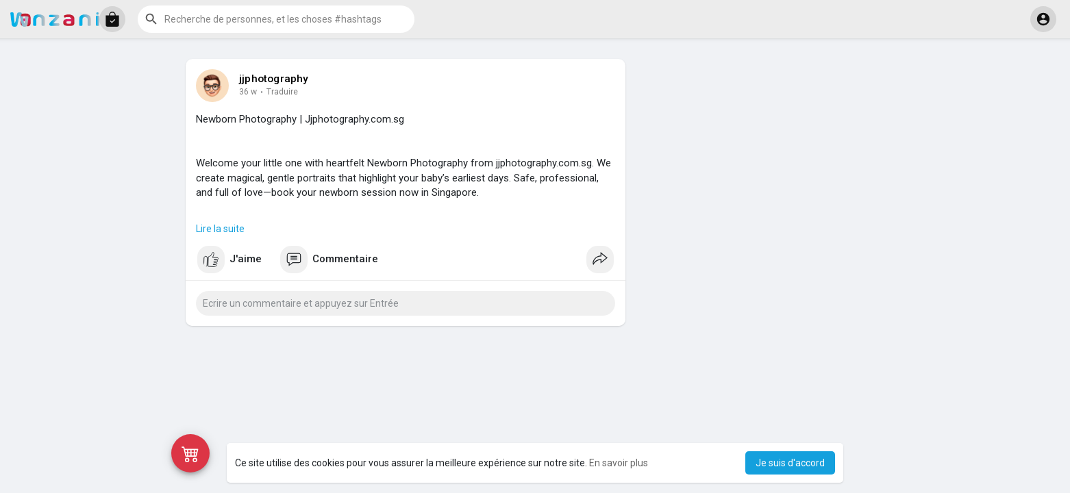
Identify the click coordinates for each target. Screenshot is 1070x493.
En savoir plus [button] (618, 462)
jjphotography (274, 79)
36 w (248, 92)
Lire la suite (220, 228)
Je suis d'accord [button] (790, 462)
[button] (112, 19)
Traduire (282, 92)
